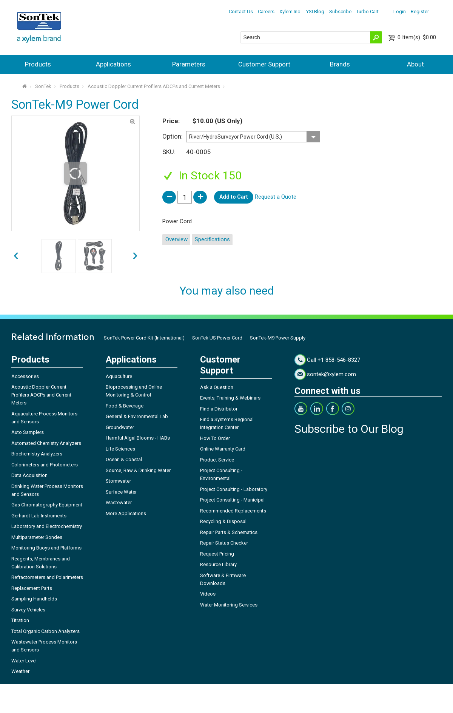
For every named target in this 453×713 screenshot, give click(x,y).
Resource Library (218, 564)
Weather (20, 671)
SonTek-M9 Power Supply (277, 338)
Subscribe (340, 11)
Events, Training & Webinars (230, 398)
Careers (266, 11)
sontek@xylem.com (331, 374)
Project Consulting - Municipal (232, 500)
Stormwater (118, 481)
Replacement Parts (31, 588)
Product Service (217, 460)
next (15, 256)
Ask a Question (216, 387)
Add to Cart (233, 197)
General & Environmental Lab (137, 416)
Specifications (212, 239)
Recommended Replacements (233, 511)
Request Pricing (217, 554)
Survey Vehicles (28, 610)
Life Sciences (120, 449)
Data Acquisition (29, 475)
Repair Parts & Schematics (228, 532)
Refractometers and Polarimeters (47, 577)
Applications (113, 64)
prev (135, 256)
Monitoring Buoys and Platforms (46, 548)
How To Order (215, 438)
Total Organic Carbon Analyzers (45, 631)
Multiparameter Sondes (36, 537)
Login (399, 11)
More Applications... (127, 513)
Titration (20, 620)
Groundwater (120, 427)
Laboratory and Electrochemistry (46, 526)
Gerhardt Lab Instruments (38, 516)
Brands (340, 64)
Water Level (24, 661)
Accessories (25, 376)
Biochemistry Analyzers (36, 454)
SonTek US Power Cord (217, 338)
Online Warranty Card (222, 449)
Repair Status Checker (224, 543)
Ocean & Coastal (124, 459)
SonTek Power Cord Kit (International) (144, 338)
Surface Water (121, 492)
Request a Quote (275, 196)
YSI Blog (315, 11)
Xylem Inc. (290, 11)
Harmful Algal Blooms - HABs (138, 438)
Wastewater (119, 502)
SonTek (43, 86)
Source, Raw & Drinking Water (138, 470)
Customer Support (264, 64)
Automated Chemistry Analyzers (46, 443)
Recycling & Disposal (223, 521)
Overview (176, 239)
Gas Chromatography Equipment (46, 505)
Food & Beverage (124, 406)
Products (38, 64)
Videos (208, 594)
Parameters (188, 64)
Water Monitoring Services (228, 605)
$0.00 (417, 37)
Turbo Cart (367, 11)
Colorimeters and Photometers (44, 465)
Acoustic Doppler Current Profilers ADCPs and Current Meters (154, 86)
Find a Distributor (218, 409)
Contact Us (241, 11)
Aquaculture (119, 376)
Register (420, 11)
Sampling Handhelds (34, 599)
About (415, 64)
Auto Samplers (27, 432)
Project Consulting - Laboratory (233, 489)
